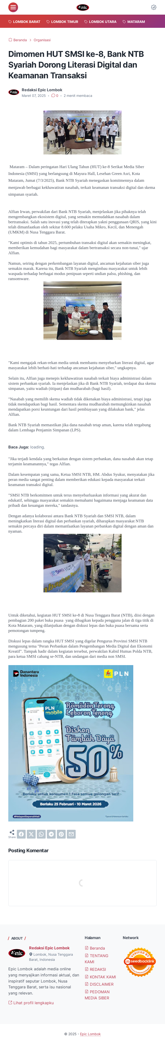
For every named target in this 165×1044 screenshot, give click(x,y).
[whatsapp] (41, 834)
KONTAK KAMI (100, 976)
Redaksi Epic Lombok (49, 947)
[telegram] (51, 834)
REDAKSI (95, 969)
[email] (71, 834)
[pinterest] (61, 834)
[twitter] (31, 834)
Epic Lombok (90, 1034)
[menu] (13, 7)
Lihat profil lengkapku (31, 1002)
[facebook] (21, 834)
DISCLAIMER (99, 984)
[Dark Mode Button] (154, 7)
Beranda (95, 948)
